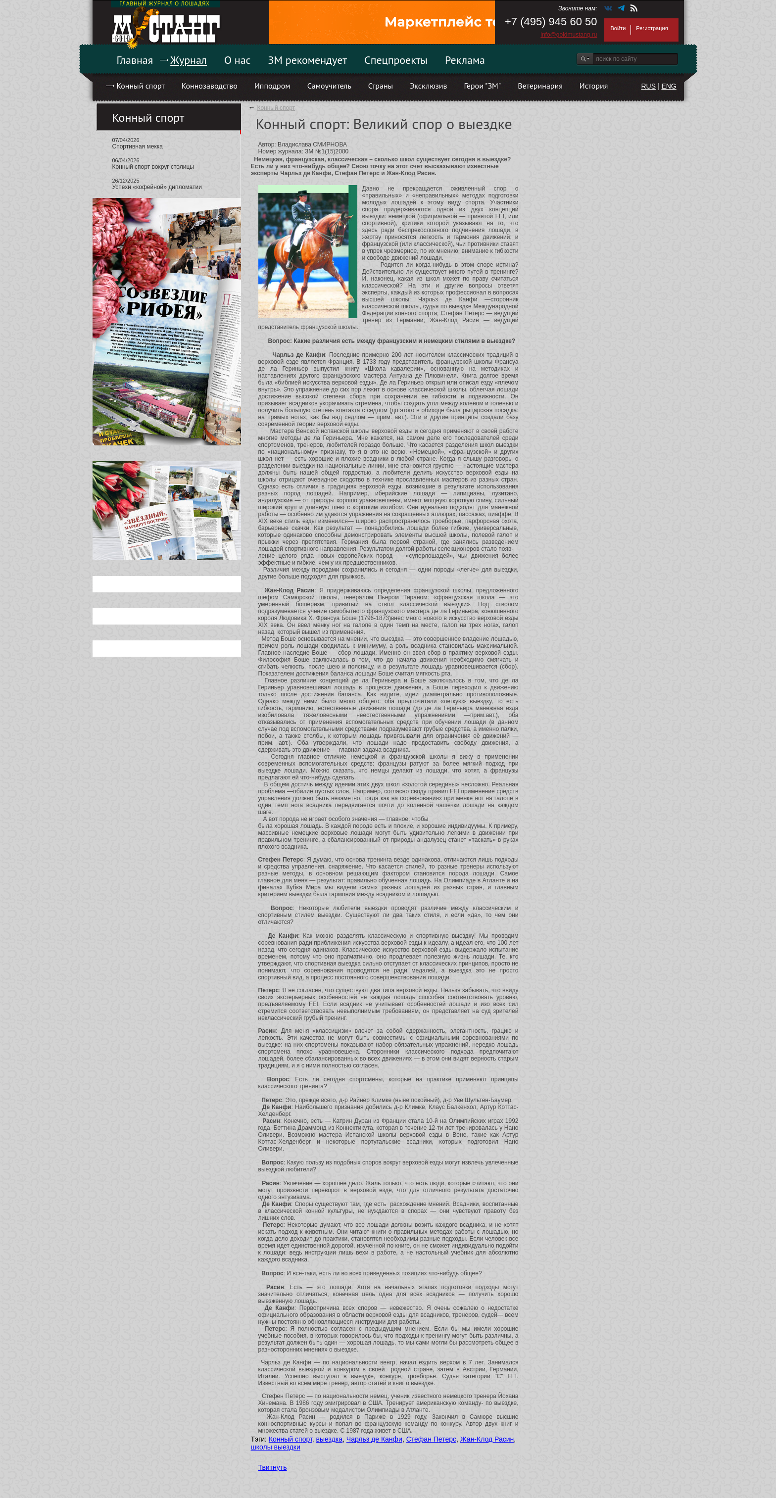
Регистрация (652, 28)
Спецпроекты (396, 60)
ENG (668, 86)
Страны (380, 86)
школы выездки (275, 1447)
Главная (135, 60)
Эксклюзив (428, 86)
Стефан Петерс (431, 1439)
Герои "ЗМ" (482, 86)
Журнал (188, 60)
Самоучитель (329, 86)
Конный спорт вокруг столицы (153, 166)
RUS (648, 86)
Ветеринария (540, 86)
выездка (329, 1439)
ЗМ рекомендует (307, 60)
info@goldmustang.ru (568, 34)
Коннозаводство (210, 86)
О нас (237, 60)
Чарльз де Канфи (374, 1439)
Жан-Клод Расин (487, 1439)
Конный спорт (141, 86)
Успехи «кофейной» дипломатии (157, 187)
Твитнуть (272, 1467)
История (594, 86)
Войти (618, 28)
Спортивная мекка (137, 146)
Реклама (465, 60)
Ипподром (272, 86)
